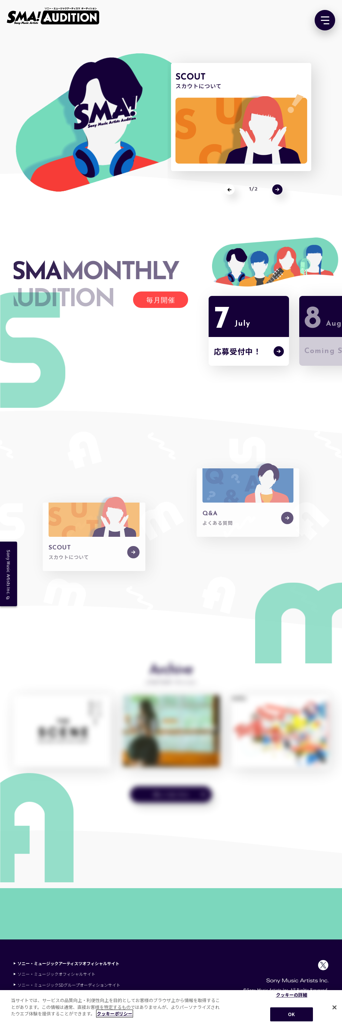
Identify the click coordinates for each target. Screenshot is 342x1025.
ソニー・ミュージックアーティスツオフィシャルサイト (66, 963)
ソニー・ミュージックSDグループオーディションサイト (67, 985)
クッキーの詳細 (291, 995)
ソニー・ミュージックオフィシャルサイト (54, 974)
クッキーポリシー (114, 1013)
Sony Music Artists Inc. (9, 574)
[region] (171, 1007)
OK (291, 1014)
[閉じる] (334, 1007)
